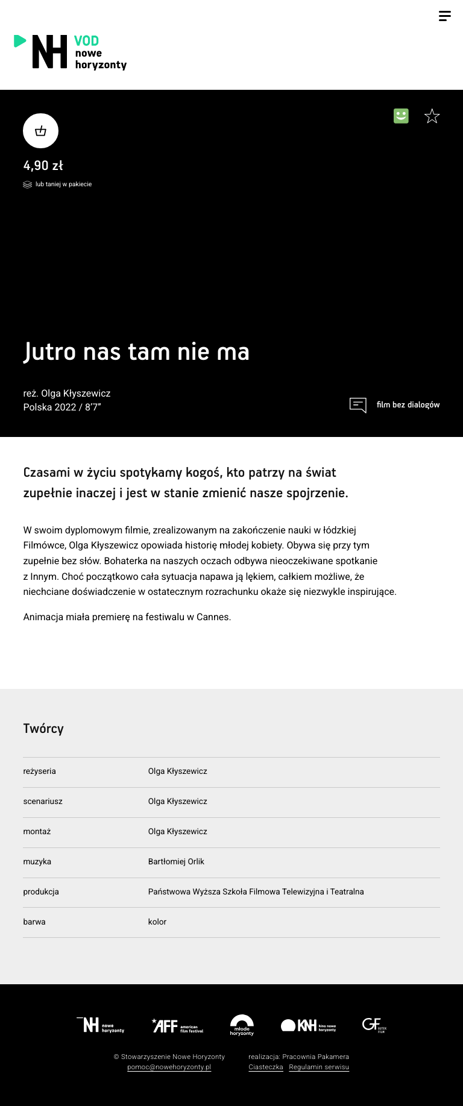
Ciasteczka (265, 1067)
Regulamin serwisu (319, 1067)
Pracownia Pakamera (315, 1057)
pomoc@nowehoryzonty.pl (169, 1067)
